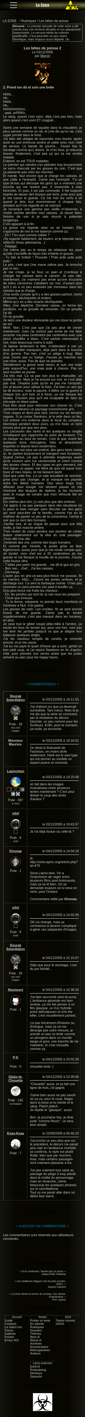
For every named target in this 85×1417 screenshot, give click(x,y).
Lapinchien (15, 771)
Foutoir (9, 1337)
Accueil (17, 1317)
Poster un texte (40, 1320)
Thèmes (35, 1333)
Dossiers (36, 1330)
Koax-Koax (15, 1133)
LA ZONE (10, 21)
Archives (36, 1343)
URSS (60, 1323)
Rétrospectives (40, 1350)
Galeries (10, 1333)
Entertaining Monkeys (38, 1371)
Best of (35, 1337)
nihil (15, 813)
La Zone (42, 5)
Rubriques (28, 21)
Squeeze (36, 1376)
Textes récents (65, 1320)
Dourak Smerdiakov (15, 698)
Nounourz (15, 990)
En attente (37, 1323)
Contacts (10, 1323)
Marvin (45, 56)
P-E (15, 1057)
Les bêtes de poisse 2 (42, 48)
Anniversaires (39, 1346)
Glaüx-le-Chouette (15, 1078)
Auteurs (35, 1353)
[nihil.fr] (35, 1366)
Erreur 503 (12, 1340)
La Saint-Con (13, 1327)
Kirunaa (15, 851)
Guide (9, 1320)
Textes (42, 1317)
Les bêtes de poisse (53, 21)
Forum (9, 1330)
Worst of (35, 1340)
